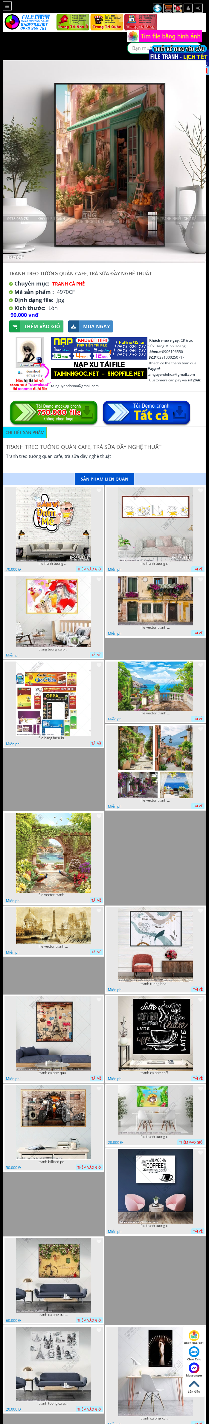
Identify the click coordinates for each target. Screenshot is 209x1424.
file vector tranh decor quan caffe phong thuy (155, 800)
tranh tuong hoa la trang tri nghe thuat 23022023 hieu (155, 984)
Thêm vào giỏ (34, 326)
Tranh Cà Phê (68, 284)
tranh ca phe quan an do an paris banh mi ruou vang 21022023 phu (53, 1073)
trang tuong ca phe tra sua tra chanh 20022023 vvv (53, 649)
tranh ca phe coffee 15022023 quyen (155, 1073)
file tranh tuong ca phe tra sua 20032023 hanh (155, 563)
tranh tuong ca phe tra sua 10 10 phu (53, 1403)
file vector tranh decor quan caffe (155, 713)
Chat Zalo (194, 1353)
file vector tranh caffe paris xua (53, 946)
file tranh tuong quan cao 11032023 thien (53, 563)
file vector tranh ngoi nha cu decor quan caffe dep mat (155, 627)
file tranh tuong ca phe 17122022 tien (155, 1226)
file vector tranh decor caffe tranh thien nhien (53, 895)
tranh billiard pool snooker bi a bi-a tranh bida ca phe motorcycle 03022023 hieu (53, 1162)
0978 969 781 (194, 1337)
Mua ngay (89, 326)
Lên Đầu (194, 1386)
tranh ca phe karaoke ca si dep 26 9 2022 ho (155, 1418)
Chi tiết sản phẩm (25, 432)
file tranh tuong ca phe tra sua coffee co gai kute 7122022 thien (155, 1137)
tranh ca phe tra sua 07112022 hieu (53, 1315)
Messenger (194, 1369)
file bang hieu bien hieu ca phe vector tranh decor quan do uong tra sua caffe (53, 738)
